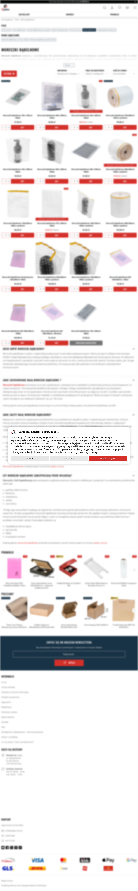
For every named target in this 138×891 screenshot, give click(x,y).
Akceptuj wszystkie (108, 458)
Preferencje (69, 458)
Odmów (29, 458)
